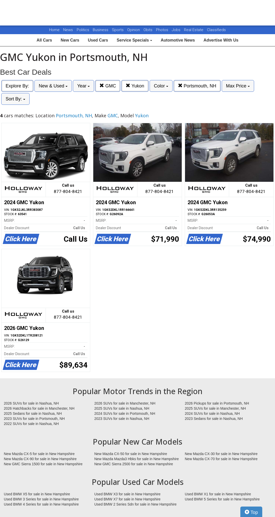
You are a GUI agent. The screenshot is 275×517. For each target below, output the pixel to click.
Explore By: (17, 85)
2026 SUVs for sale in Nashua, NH (31, 403)
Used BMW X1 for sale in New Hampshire (218, 494)
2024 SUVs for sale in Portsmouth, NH (124, 413)
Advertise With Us (221, 40)
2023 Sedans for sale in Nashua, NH (214, 419)
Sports (118, 30)
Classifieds (216, 30)
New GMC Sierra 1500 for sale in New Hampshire (43, 464)
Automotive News (178, 40)
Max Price (238, 85)
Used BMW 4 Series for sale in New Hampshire (41, 504)
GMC (107, 85)
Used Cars (98, 40)
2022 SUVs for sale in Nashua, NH (31, 424)
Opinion (134, 30)
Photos (162, 30)
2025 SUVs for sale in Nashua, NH (121, 408)
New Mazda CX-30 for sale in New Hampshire (221, 454)
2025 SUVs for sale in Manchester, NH (215, 408)
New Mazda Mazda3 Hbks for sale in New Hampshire (136, 459)
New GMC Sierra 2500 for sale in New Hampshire (133, 464)
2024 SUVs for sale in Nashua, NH (212, 413)
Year (83, 85)
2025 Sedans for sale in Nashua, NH (33, 413)
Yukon (135, 85)
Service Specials (134, 40)
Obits (148, 30)
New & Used (53, 85)
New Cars (70, 40)
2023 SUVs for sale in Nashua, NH (121, 419)
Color (161, 85)
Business (101, 30)
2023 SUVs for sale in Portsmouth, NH (34, 419)
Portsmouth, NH (197, 85)
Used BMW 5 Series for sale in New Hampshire (222, 499)
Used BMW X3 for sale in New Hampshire (127, 494)
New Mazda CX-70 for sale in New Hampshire (221, 459)
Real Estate (194, 30)
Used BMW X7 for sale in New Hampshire (127, 499)
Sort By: (15, 98)
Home (54, 30)
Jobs (176, 30)
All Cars (44, 40)
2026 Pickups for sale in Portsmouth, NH (217, 403)
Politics (83, 30)
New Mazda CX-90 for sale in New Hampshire (40, 459)
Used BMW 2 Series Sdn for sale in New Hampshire (135, 504)
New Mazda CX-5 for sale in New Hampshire (39, 454)
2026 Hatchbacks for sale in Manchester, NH (39, 408)
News (68, 30)
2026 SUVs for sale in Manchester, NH (124, 403)
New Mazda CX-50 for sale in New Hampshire (130, 454)
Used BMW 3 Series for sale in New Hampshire (41, 499)
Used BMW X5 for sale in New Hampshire (37, 494)
